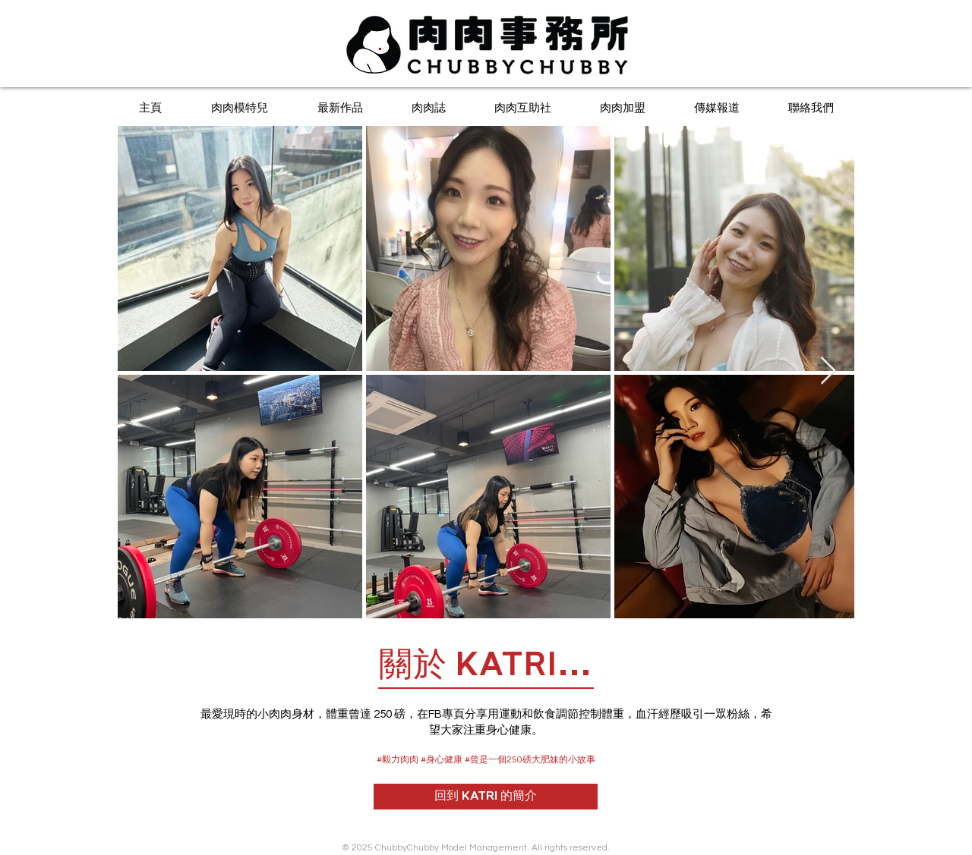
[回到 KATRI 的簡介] (486, 796)
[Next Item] (828, 371)
